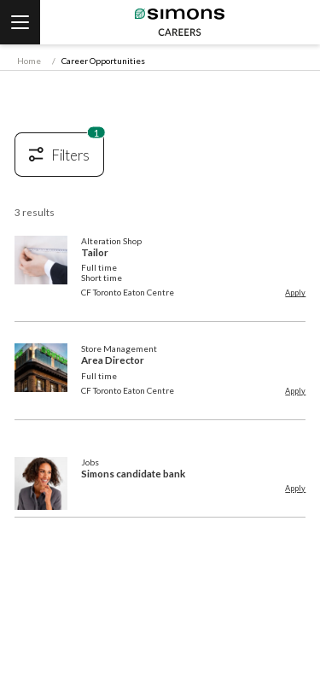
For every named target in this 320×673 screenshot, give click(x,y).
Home (29, 61)
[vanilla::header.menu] (20, 22)
